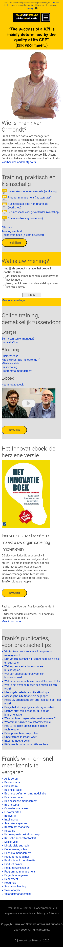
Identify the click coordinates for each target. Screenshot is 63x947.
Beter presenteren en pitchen (21, 733)
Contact (28, 908)
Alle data (7, 227)
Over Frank (13, 908)
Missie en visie (10, 363)
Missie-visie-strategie (16, 845)
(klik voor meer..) (32, 45)
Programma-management (19, 871)
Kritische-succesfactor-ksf (20, 838)
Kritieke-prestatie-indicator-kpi (22, 834)
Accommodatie (45, 908)
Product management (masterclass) (29, 197)
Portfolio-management (17, 853)
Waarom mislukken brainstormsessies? (27, 722)
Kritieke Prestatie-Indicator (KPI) (21, 360)
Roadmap (10, 882)
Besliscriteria (12, 782)
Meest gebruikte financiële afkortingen (27, 692)
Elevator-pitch (12, 812)
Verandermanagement (17, 894)
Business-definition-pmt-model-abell (25, 793)
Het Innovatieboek (13, 384)
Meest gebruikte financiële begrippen (26, 696)
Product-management (17, 856)
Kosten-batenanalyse (17, 827)
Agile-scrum (11, 778)
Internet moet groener (17, 740)
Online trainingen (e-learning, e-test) (23, 235)
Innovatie (10, 816)
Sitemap (54, 913)
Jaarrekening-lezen (15, 823)
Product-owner (13, 864)
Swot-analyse (12, 890)
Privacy (40, 913)
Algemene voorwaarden (19, 913)
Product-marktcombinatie (19, 860)
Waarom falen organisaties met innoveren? (30, 718)
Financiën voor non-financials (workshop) (32, 191)
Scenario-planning (15, 886)
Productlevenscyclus (16, 868)
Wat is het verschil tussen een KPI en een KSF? (32, 681)
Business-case (13, 790)
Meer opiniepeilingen (14, 300)
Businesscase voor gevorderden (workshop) (33, 212)
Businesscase (10, 356)
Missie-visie (11, 842)
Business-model (13, 797)
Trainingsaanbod (12, 231)
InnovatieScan (10, 342)
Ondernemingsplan (15, 849)
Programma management (17, 371)
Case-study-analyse (16, 808)
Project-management (17, 875)
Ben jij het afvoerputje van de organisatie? (29, 707)
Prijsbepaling (9, 367)
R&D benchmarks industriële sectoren (26, 744)
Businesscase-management (20, 801)
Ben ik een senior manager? (18, 338)
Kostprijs (9, 830)
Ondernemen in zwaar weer (20, 737)
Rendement (11, 879)
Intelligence (11, 819)
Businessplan (12, 804)
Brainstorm (11, 786)
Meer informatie (11, 621)
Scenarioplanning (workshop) (25, 218)
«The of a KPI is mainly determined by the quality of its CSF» (31, 34)
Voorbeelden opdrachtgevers (19, 162)
